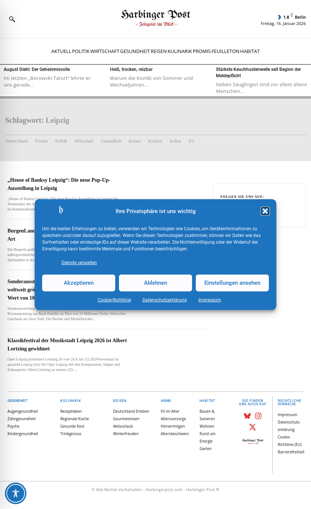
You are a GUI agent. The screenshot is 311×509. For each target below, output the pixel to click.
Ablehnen (155, 283)
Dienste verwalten (79, 262)
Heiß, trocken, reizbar (131, 69)
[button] (265, 211)
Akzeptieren (79, 283)
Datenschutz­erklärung (164, 299)
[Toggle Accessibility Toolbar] (16, 493)
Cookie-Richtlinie (114, 299)
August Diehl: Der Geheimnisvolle (37, 69)
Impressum (209, 299)
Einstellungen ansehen (232, 283)
